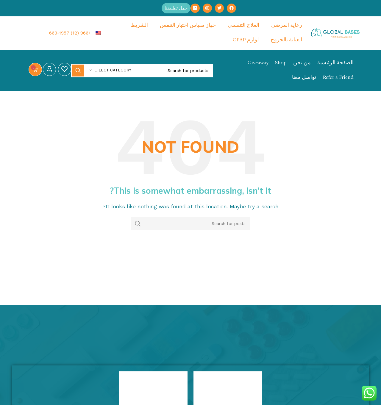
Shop (281, 63)
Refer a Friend (338, 78)
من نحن (302, 63)
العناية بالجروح (286, 40)
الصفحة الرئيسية (335, 63)
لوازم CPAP (246, 40)
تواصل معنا (304, 78)
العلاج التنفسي (243, 26)
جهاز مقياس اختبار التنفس (188, 26)
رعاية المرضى (286, 26)
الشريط (139, 26)
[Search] (142, 71)
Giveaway (258, 63)
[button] (175, 8)
